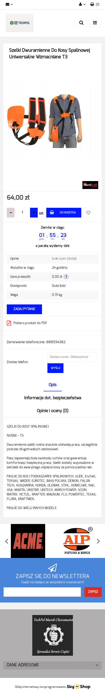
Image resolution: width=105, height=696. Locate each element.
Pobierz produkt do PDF (27, 322)
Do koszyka (63, 212)
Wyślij (55, 368)
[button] (95, 4)
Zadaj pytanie (24, 309)
